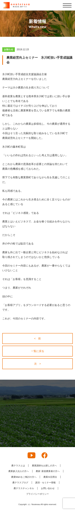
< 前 (37, 338)
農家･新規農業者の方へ (48, 471)
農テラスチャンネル (24, 488)
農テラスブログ (20, 482)
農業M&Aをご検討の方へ (23, 477)
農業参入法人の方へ (18, 471)
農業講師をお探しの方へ (44, 465)
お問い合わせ (48, 488)
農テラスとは (18, 465)
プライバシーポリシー (37, 494)
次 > (37, 363)
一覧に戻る (37, 351)
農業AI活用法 (50, 477)
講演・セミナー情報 (45, 482)
